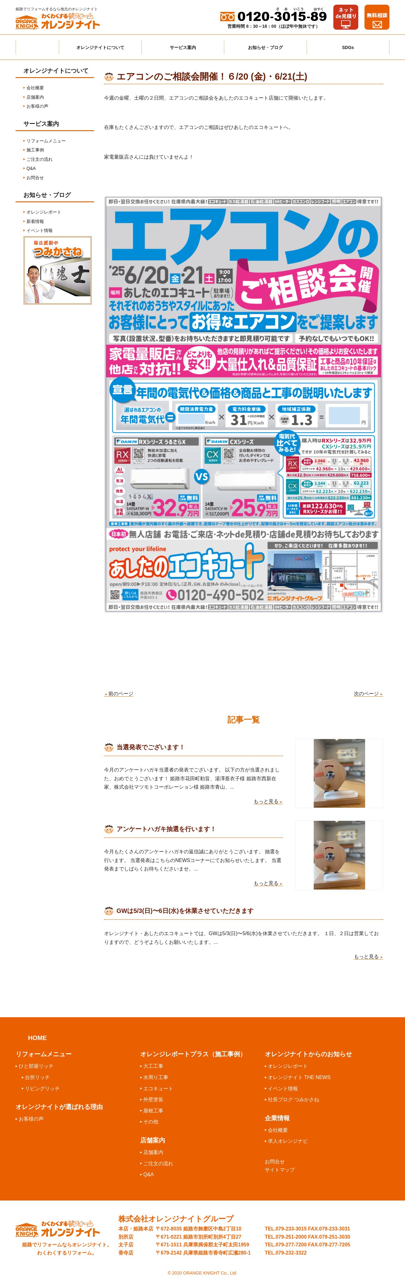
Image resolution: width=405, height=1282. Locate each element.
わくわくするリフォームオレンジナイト (62, 21)
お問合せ (35, 177)
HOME (37, 1037)
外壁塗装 (153, 1099)
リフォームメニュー (46, 140)
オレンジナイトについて (100, 47)
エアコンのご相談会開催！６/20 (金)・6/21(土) (212, 76)
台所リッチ (37, 1076)
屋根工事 (153, 1110)
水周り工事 (155, 1076)
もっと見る (268, 801)
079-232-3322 (291, 1252)
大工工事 (153, 1065)
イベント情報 (39, 230)
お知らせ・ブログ (265, 47)
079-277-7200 (291, 1244)
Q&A (31, 168)
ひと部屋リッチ (36, 1065)
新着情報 (35, 221)
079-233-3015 (291, 1228)
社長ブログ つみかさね (293, 1099)
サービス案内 (183, 47)
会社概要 (35, 87)
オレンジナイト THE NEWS (299, 1076)
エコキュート (158, 1088)
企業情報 (277, 1117)
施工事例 (35, 149)
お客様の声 (37, 106)
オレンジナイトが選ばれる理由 (59, 1106)
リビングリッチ (42, 1088)
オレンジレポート (43, 212)
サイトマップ (280, 1169)
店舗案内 (35, 97)
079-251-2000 (291, 1236)
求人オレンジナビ (288, 1140)
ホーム (37, 47)
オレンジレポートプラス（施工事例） (193, 1053)
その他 (150, 1121)
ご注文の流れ (39, 159)
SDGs (348, 47)
